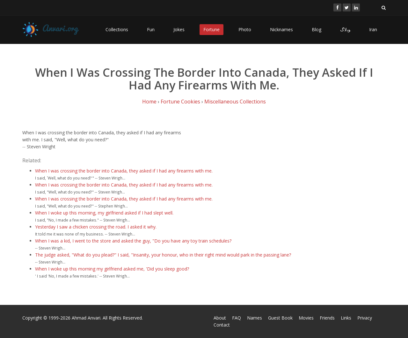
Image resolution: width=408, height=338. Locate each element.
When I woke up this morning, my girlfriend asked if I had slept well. (104, 213)
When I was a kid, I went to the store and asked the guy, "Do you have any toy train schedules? (133, 241)
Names (254, 318)
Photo (244, 29)
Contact (222, 325)
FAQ (236, 318)
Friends (327, 318)
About (220, 318)
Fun (151, 29)
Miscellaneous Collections (235, 101)
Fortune (211, 29)
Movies (306, 318)
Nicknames (281, 29)
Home (149, 101)
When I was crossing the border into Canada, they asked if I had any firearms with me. (124, 171)
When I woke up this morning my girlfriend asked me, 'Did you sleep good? (112, 269)
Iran (373, 29)
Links (346, 318)
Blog (316, 29)
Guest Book (280, 318)
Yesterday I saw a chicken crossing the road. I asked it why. (96, 227)
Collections (117, 29)
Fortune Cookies (180, 101)
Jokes (179, 29)
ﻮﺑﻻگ (345, 29)
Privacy (364, 318)
